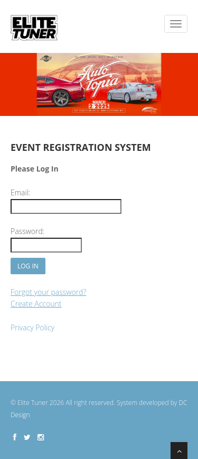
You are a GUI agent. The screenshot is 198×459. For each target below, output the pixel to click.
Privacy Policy (32, 327)
